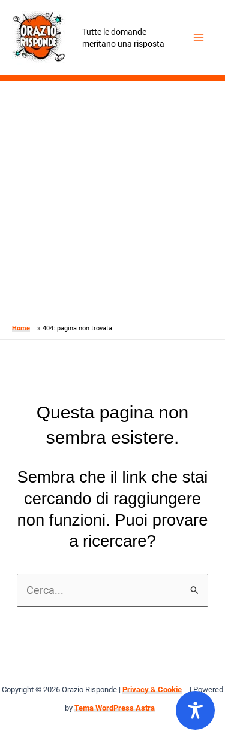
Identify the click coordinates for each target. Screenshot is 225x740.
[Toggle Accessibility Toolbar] (195, 710)
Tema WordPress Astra (114, 707)
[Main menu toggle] (199, 38)
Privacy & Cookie (152, 689)
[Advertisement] (112, 199)
